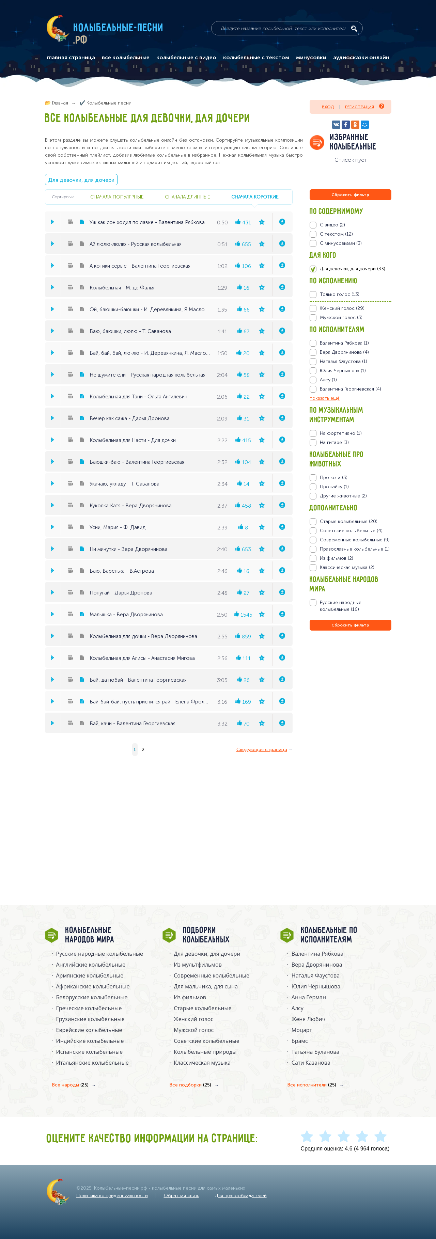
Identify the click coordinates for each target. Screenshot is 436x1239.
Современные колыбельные (211, 975)
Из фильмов (190, 997)
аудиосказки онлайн (361, 57)
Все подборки (190, 1085)
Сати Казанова (311, 1062)
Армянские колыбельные (90, 975)
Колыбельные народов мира (89, 935)
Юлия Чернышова (316, 986)
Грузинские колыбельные (90, 1019)
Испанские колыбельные (89, 1051)
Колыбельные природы (205, 1051)
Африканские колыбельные (93, 986)
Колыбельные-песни (119, 28)
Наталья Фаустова (316, 975)
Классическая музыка (202, 1062)
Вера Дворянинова (317, 964)
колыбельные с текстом (256, 57)
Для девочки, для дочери (81, 180)
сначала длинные (187, 197)
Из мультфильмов (198, 964)
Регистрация (364, 106)
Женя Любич (309, 1019)
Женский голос (193, 1019)
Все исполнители (311, 1085)
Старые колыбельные (203, 1008)
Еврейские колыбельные (89, 1030)
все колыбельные (126, 57)
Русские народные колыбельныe (99, 953)
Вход (328, 107)
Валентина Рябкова (317, 953)
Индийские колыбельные (90, 1041)
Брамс (300, 1041)
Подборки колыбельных (206, 935)
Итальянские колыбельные (92, 1062)
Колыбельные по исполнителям (329, 935)
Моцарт (302, 1030)
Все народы (70, 1085)
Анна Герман (309, 997)
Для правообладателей (241, 1195)
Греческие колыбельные (89, 1008)
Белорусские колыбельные (92, 997)
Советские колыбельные (206, 1041)
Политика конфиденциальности (112, 1195)
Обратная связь (181, 1195)
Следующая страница (261, 749)
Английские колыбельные (91, 964)
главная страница (71, 57)
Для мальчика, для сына (206, 986)
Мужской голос (194, 1030)
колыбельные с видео (186, 57)
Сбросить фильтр (350, 194)
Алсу (297, 1008)
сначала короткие (254, 197)
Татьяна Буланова (315, 1051)
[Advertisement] (350, 705)
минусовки (311, 57)
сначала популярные (116, 197)
